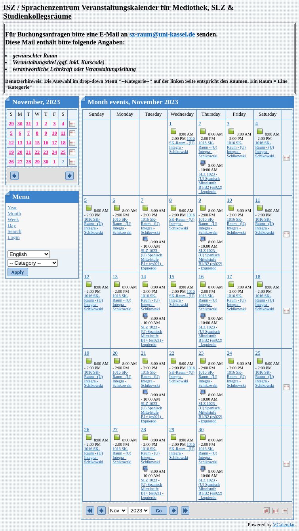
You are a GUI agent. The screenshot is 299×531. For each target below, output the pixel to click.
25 (63, 152)
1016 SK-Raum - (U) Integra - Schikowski (182, 145)
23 (45, 152)
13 (20, 142)
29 (11, 123)
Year (12, 207)
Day (12, 225)
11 (63, 133)
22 (37, 152)
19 (11, 152)
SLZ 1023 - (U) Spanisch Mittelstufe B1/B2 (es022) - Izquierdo (210, 183)
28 (28, 161)
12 (11, 142)
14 (28, 142)
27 (20, 161)
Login (14, 237)
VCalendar (284, 524)
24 (54, 152)
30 (20, 123)
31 (28, 123)
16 (45, 142)
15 (37, 142)
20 (20, 152)
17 (54, 142)
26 (11, 161)
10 (54, 133)
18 (63, 142)
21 (28, 152)
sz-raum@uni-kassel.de (162, 34)
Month (14, 213)
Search (14, 231)
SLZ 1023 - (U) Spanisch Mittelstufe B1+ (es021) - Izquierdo (152, 259)
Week (13, 219)
